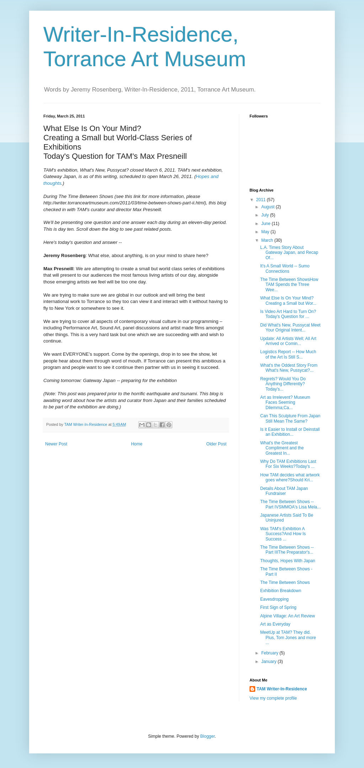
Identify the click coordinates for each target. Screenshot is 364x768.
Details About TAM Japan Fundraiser (284, 491)
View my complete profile (273, 698)
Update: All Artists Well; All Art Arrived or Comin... (288, 341)
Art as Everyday (275, 624)
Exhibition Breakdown (280, 590)
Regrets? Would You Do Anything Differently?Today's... (283, 384)
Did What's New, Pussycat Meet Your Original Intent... (290, 328)
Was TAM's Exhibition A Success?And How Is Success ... (283, 534)
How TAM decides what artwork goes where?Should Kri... (290, 477)
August (268, 206)
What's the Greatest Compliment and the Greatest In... (282, 448)
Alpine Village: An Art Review (287, 615)
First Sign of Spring (278, 607)
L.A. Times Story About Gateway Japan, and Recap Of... (289, 252)
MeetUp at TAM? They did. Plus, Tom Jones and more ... (288, 637)
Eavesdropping (274, 599)
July (265, 215)
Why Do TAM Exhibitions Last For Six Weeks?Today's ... (288, 464)
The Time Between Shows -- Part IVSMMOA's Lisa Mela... (290, 504)
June (266, 223)
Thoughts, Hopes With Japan (287, 560)
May (266, 231)
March (267, 240)
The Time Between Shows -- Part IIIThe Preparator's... (287, 550)
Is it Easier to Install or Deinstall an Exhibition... (290, 432)
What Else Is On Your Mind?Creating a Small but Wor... (288, 300)
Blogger (207, 736)
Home (137, 444)
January (269, 661)
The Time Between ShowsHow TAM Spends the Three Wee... (289, 284)
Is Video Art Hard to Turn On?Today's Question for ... (288, 314)
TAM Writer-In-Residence (282, 688)
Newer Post (56, 444)
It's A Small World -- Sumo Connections (285, 268)
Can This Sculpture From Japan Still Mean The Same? (290, 418)
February (270, 653)
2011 (261, 199)
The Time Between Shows (285, 582)
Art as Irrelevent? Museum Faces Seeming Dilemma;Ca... (285, 402)
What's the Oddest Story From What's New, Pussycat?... (288, 368)
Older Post (216, 444)
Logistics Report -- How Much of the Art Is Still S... (288, 354)
